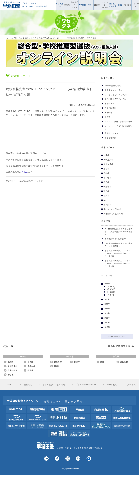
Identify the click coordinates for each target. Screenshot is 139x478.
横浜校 (106, 196)
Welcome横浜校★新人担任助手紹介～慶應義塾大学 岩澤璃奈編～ (118, 231)
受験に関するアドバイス (115, 99)
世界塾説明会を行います (115, 239)
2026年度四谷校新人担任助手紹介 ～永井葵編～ (118, 244)
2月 (108, 292)
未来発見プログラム (113, 90)
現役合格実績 (110, 138)
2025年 (107, 299)
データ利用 (112, 384)
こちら (25, 172)
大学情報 (108, 113)
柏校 (105, 200)
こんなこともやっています (31, 181)
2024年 (107, 304)
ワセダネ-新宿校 (21, 38)
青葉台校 (107, 187)
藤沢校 (106, 191)
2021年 (107, 318)
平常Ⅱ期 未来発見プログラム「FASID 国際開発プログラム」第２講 (118, 253)
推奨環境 (131, 384)
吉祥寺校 (107, 178)
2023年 (107, 309)
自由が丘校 (108, 164)
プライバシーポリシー (86, 384)
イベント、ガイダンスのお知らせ (118, 127)
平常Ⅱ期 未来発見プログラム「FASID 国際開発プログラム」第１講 (118, 263)
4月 (108, 286)
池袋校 (106, 155)
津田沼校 (107, 205)
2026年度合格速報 (113, 86)
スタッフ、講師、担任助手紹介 (118, 121)
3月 (108, 289)
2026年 (107, 284)
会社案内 (28, 384)
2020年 (107, 322)
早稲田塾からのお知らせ (53, 384)
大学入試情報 (110, 108)
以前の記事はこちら (117, 336)
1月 (108, 295)
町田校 (106, 182)
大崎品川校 (108, 160)
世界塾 (107, 117)
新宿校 (106, 169)
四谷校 (106, 173)
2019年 (107, 327)
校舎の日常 (109, 104)
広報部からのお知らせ (113, 214)
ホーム (9, 38)
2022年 (107, 313)
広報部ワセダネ (111, 133)
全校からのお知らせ (112, 209)
